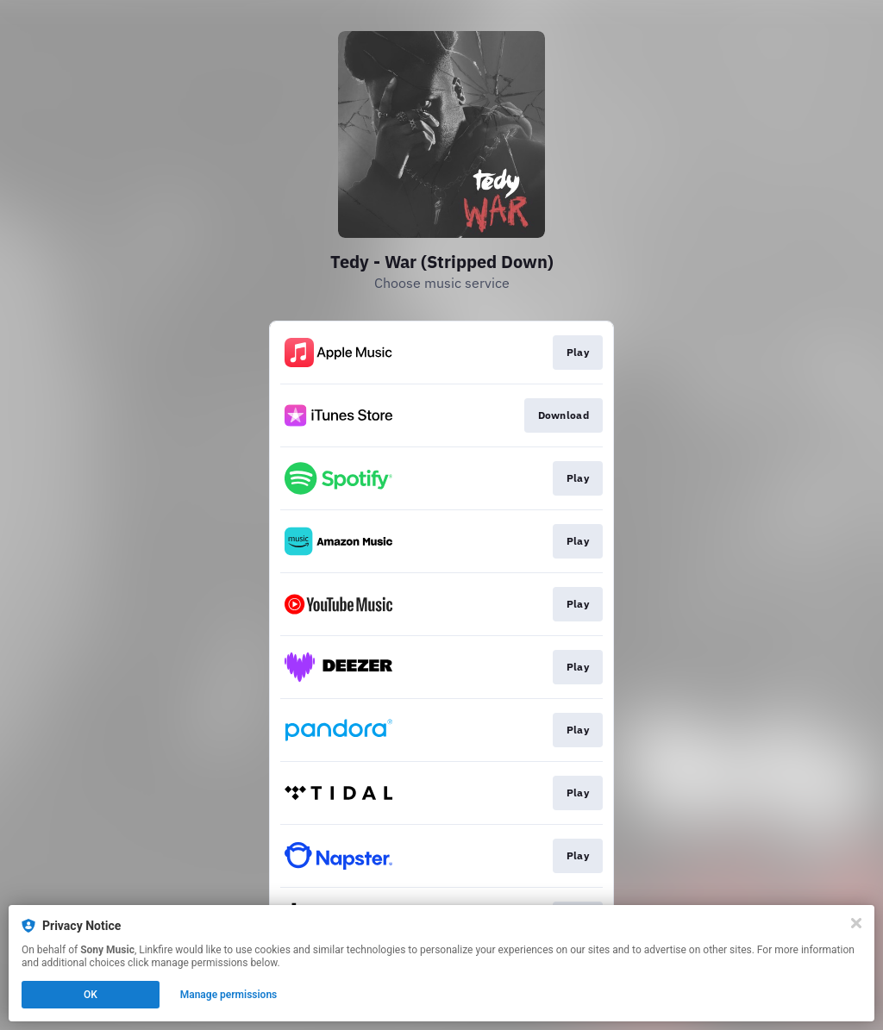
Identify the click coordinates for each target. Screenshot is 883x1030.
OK (90, 995)
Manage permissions (229, 995)
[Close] (856, 923)
